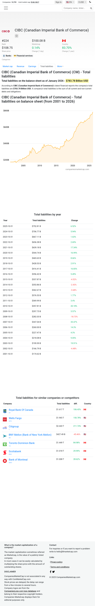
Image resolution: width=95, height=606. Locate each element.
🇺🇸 (69, 2)
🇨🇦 (64, 40)
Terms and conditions (59, 567)
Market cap (8, 66)
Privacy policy (56, 562)
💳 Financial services (23, 56)
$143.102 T (35, 2)
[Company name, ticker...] (77, 8)
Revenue (20, 66)
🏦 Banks (7, 56)
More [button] (59, 66)
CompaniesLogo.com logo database (20, 591)
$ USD (81, 2)
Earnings (32, 66)
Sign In (58, 2)
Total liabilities (46, 66)
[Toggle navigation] (6, 8)
